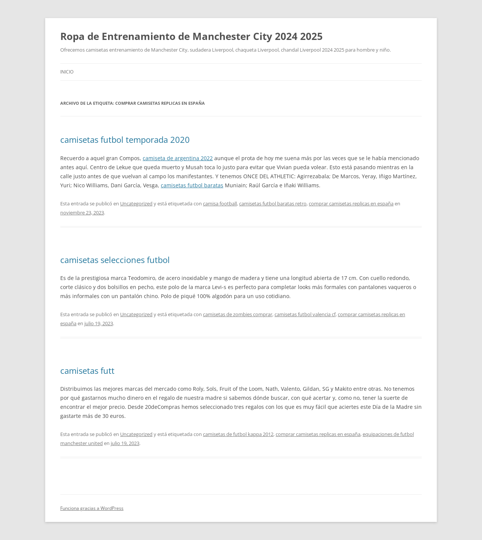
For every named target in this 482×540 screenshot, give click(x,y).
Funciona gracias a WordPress (92, 508)
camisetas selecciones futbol (115, 259)
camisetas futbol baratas (192, 185)
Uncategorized (136, 203)
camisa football (220, 203)
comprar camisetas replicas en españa (351, 203)
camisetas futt (87, 370)
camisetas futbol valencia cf (305, 314)
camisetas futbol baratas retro (273, 203)
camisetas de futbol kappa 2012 (238, 434)
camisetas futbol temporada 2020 (125, 139)
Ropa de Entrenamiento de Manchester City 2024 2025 (191, 36)
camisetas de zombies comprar (237, 314)
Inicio (66, 72)
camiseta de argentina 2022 (178, 158)
